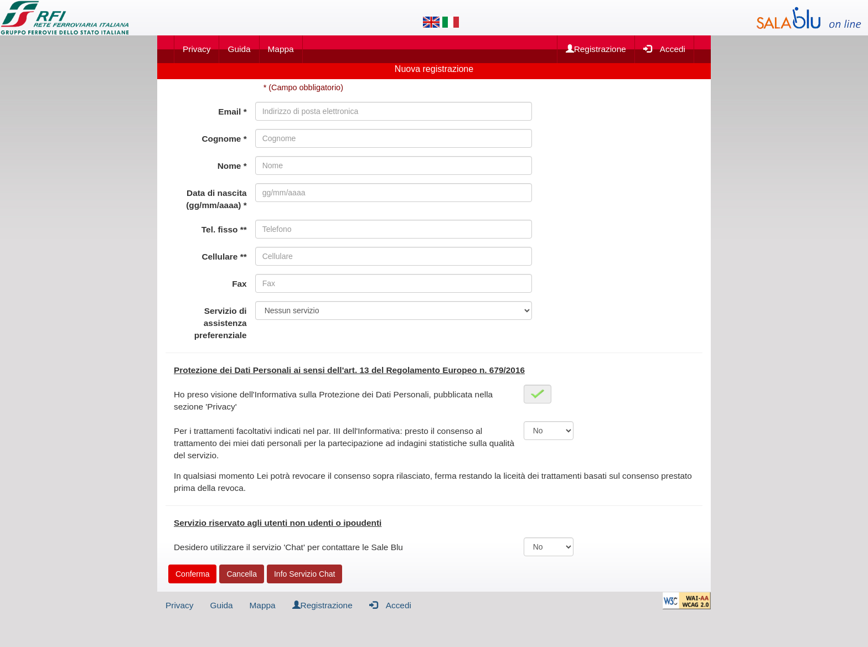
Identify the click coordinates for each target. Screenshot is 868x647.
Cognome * (224, 138)
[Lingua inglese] (431, 22)
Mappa (281, 49)
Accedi (664, 48)
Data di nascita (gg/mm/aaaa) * (216, 199)
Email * (232, 111)
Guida (239, 49)
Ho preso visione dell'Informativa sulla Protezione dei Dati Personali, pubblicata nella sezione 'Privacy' (333, 400)
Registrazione (596, 49)
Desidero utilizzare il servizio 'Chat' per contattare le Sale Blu (288, 547)
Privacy (196, 49)
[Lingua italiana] (450, 22)
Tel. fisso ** (224, 229)
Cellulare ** (224, 256)
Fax (239, 283)
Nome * (232, 165)
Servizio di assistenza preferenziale (220, 323)
